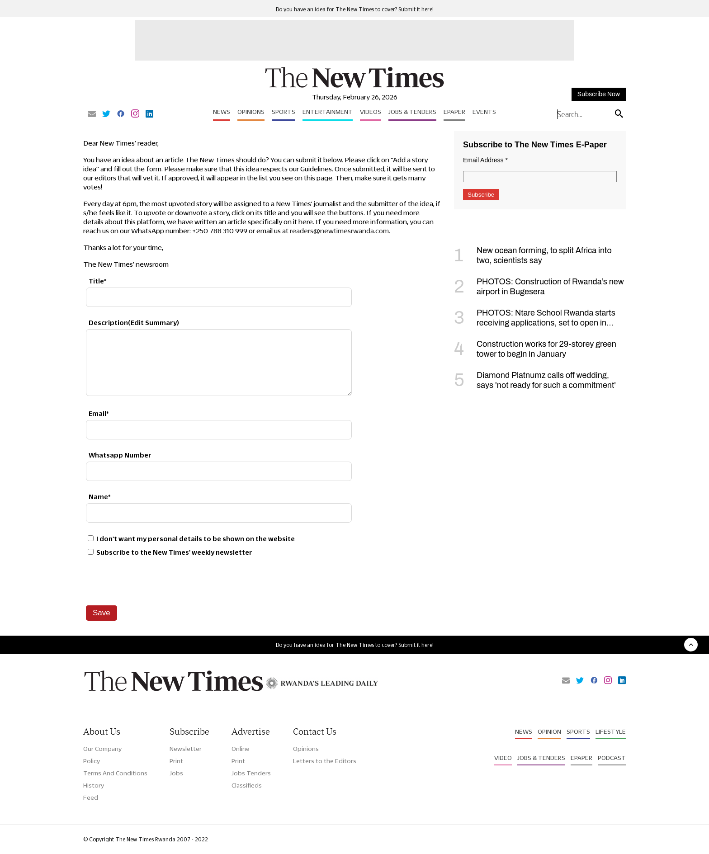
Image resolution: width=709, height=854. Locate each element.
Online (241, 748)
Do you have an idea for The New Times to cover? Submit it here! (355, 9)
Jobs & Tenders (412, 111)
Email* (99, 413)
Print (176, 760)
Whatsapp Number (120, 455)
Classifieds (247, 785)
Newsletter (186, 748)
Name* (100, 496)
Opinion (549, 731)
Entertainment (328, 111)
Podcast (612, 757)
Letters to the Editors (324, 760)
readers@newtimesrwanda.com (339, 231)
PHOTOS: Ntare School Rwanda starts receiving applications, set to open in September (534, 322)
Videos (370, 111)
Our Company (102, 748)
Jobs (176, 773)
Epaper (454, 111)
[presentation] (154, 581)
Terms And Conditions (115, 773)
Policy (91, 760)
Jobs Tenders (251, 773)
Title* (98, 281)
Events (484, 111)
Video (503, 757)
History (93, 785)
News (221, 111)
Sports (283, 111)
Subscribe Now (598, 94)
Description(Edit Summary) (134, 322)
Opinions (251, 111)
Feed (90, 797)
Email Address (485, 160)
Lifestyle (611, 731)
